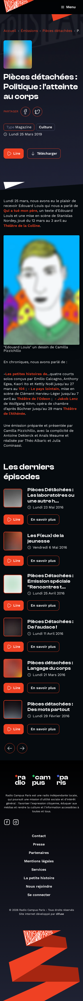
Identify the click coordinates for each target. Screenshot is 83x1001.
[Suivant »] (22, 748)
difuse (60, 913)
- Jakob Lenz (66, 399)
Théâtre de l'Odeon (33, 399)
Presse (41, 844)
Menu (68, 7)
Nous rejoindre (41, 886)
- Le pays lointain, (44, 389)
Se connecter (41, 895)
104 (21, 389)
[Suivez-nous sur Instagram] (15, 822)
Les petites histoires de (26, 374)
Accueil (10, 31)
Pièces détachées (57, 31)
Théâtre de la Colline (22, 226)
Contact (41, 836)
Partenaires (41, 853)
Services (41, 869)
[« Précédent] (10, 748)
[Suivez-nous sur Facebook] (7, 822)
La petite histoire (41, 878)
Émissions (29, 31)
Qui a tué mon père (20, 210)
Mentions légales (41, 861)
